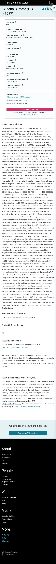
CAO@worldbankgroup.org (11, 404)
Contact (4, 538)
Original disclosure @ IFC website (18, 97)
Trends (4, 522)
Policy (4, 503)
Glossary (4, 464)
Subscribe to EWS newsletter (28, 433)
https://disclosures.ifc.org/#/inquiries (15, 347)
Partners (5, 476)
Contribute (5, 535)
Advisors (5, 485)
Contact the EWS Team (29, 115)
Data (3, 500)
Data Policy (6, 458)
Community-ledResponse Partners (8, 480)
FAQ (3, 461)
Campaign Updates (8, 516)
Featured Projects (8, 519)
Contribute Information (29, 109)
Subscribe (5, 541)
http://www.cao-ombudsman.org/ (28, 407)
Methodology (6, 454)
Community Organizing (9, 497)
